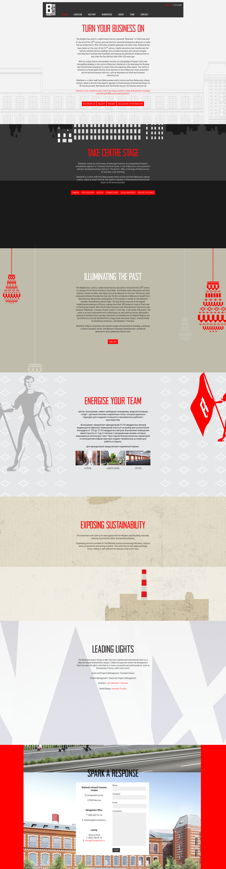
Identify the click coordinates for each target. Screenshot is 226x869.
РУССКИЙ (177, 5)
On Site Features (146, 192)
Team (132, 14)
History (92, 14)
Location (78, 14)
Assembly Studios (119, 688)
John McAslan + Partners (117, 683)
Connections (112, 192)
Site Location (88, 192)
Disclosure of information (130, 103)
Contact (144, 14)
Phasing (111, 103)
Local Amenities (128, 192)
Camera (75, 192)
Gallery (101, 103)
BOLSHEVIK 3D (89, 103)
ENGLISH (169, 5)
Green (121, 14)
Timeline (113, 341)
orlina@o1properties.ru (95, 840)
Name (114, 785)
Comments (117, 811)
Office (138, 460)
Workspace (107, 14)
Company (116, 793)
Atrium (88, 460)
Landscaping (113, 460)
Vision (65, 14)
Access (100, 192)
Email (114, 802)
